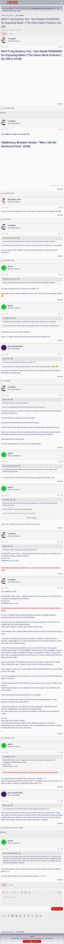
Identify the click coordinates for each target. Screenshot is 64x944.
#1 (62, 47)
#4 (62, 233)
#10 (62, 495)
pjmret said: (6, 358)
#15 (62, 849)
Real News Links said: (10, 238)
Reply (61, 104)
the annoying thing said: (10, 466)
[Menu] (3, 2)
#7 (62, 354)
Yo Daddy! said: (8, 318)
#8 (62, 395)
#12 (62, 588)
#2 (62, 129)
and (13, 828)
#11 (62, 542)
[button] (3, 892)
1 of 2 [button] (4, 34)
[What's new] (57, 2)
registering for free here (41, 9)
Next (12, 34)
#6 (62, 314)
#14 (62, 801)
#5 (62, 275)
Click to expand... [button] (32, 518)
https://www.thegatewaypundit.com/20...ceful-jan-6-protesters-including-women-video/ (30, 772)
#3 (62, 207)
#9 (62, 461)
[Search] (61, 2)
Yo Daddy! (6, 30)
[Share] (59, 47)
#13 (62, 752)
